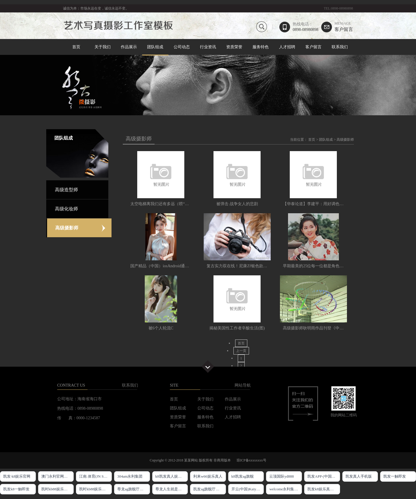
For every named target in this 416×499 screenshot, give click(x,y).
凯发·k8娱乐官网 (16, 476)
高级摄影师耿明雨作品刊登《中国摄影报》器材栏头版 (331, 328)
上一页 (241, 351)
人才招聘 (287, 47)
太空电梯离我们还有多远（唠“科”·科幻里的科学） (175, 204)
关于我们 (102, 47)
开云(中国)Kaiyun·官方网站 (247, 489)
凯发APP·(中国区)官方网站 (323, 476)
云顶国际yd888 (281, 476)
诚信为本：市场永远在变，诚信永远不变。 (96, 8)
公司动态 (182, 47)
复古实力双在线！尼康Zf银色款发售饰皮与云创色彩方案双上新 (263, 266)
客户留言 (344, 27)
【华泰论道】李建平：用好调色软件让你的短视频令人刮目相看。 (341, 204)
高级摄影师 (345, 140)
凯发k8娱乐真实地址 (323, 489)
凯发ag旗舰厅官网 (208, 489)
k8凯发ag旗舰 (242, 476)
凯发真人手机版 (359, 476)
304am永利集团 (129, 476)
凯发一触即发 (394, 476)
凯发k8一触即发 (16, 489)
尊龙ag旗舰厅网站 (132, 489)
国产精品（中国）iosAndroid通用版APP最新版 (171, 266)
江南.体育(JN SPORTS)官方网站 (95, 476)
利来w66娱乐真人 (207, 476)
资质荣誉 (234, 47)
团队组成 (155, 47)
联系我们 (340, 47)
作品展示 (129, 47)
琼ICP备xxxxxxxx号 (251, 460)
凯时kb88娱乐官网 (56, 489)
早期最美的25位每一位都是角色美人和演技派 (323, 266)
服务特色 (260, 47)
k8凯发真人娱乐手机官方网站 (171, 476)
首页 (76, 47)
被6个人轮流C (160, 328)
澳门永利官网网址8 (57, 476)
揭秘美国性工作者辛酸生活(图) (237, 328)
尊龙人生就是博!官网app (171, 489)
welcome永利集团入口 (285, 489)
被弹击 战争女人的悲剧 (237, 204)
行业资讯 (208, 47)
